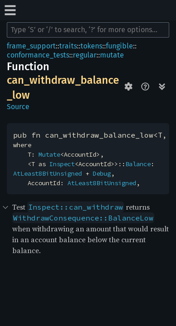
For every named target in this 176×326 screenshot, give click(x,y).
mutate (112, 55)
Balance (138, 164)
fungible (119, 46)
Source (18, 106)
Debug (102, 173)
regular (84, 55)
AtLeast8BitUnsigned (47, 173)
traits (68, 46)
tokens (91, 46)
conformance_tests (38, 55)
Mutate (49, 154)
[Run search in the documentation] (88, 30)
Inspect (62, 164)
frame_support (31, 46)
